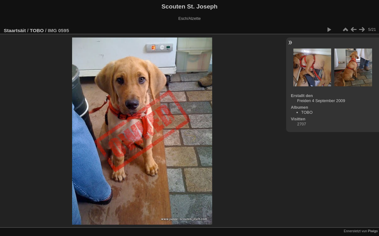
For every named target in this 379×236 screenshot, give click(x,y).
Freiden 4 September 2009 (321, 100)
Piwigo (373, 231)
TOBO (37, 30)
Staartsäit (15, 30)
